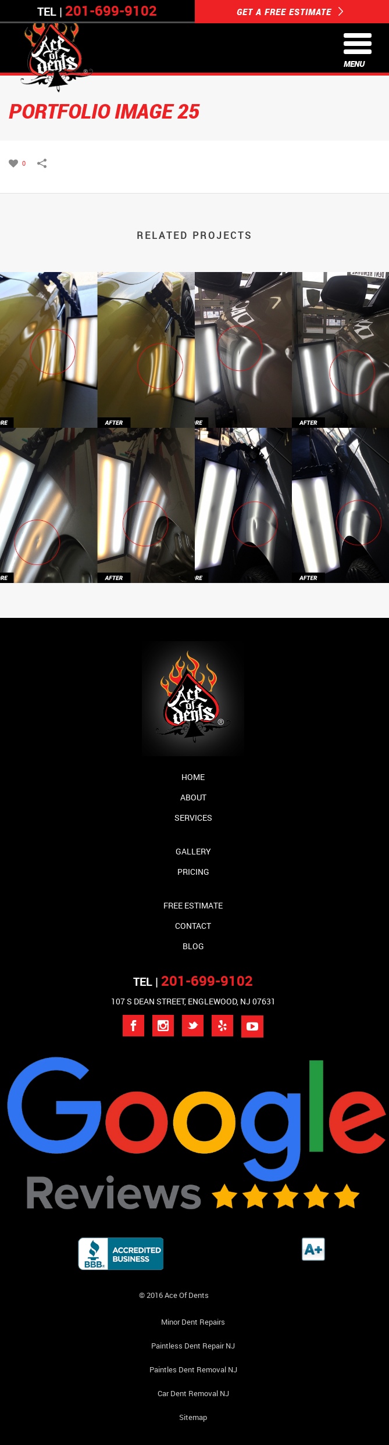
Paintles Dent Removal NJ (193, 1369)
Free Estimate (193, 905)
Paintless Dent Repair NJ (193, 1345)
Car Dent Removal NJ (193, 1393)
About (193, 797)
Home (193, 776)
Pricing (193, 871)
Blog (193, 946)
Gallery (193, 851)
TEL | (193, 981)
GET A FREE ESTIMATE (290, 11)
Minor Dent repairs (193, 1321)
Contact (193, 925)
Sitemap (193, 1417)
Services (193, 817)
